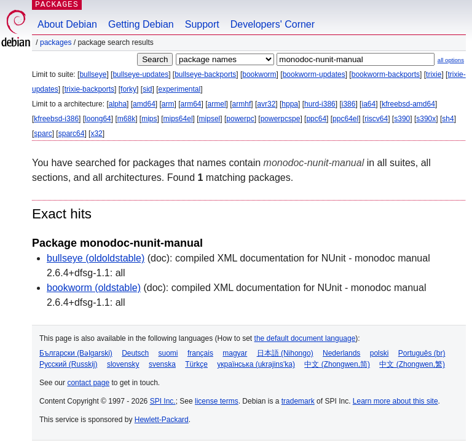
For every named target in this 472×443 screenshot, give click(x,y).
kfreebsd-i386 (56, 118)
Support (202, 24)
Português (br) (422, 353)
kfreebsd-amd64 (408, 104)
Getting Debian (141, 24)
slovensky (123, 364)
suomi (168, 353)
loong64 (98, 118)
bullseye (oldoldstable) (95, 258)
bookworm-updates (314, 74)
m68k (126, 118)
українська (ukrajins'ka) (256, 364)
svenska (162, 364)
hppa (289, 104)
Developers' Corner (272, 24)
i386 (349, 104)
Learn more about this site (395, 401)
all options (451, 60)
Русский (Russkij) (68, 364)
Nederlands (341, 353)
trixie (433, 74)
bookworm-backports (386, 74)
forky (128, 89)
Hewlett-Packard (162, 419)
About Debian (67, 24)
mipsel (210, 118)
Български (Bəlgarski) (75, 353)
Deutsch (135, 353)
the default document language (305, 338)
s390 (402, 118)
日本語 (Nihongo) (285, 353)
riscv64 (376, 118)
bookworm (259, 74)
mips (149, 118)
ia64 (368, 104)
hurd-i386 (320, 104)
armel (217, 104)
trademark (298, 401)
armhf (241, 104)
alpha (118, 104)
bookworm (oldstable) (94, 287)
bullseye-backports (205, 74)
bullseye (92, 74)
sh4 (448, 118)
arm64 (191, 104)
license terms (216, 401)
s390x (426, 118)
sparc (43, 133)
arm (168, 104)
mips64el (178, 118)
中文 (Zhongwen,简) (337, 364)
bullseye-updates (140, 74)
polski (379, 353)
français (200, 353)
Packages (55, 42)
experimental (179, 89)
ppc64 (316, 118)
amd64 (144, 104)
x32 (96, 133)
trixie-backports (89, 89)
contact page (88, 382)
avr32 (266, 104)
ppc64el (345, 118)
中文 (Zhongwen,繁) (412, 364)
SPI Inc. (163, 401)
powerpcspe (281, 118)
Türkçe (196, 364)
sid (147, 89)
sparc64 (71, 133)
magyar (234, 353)
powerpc (240, 118)
